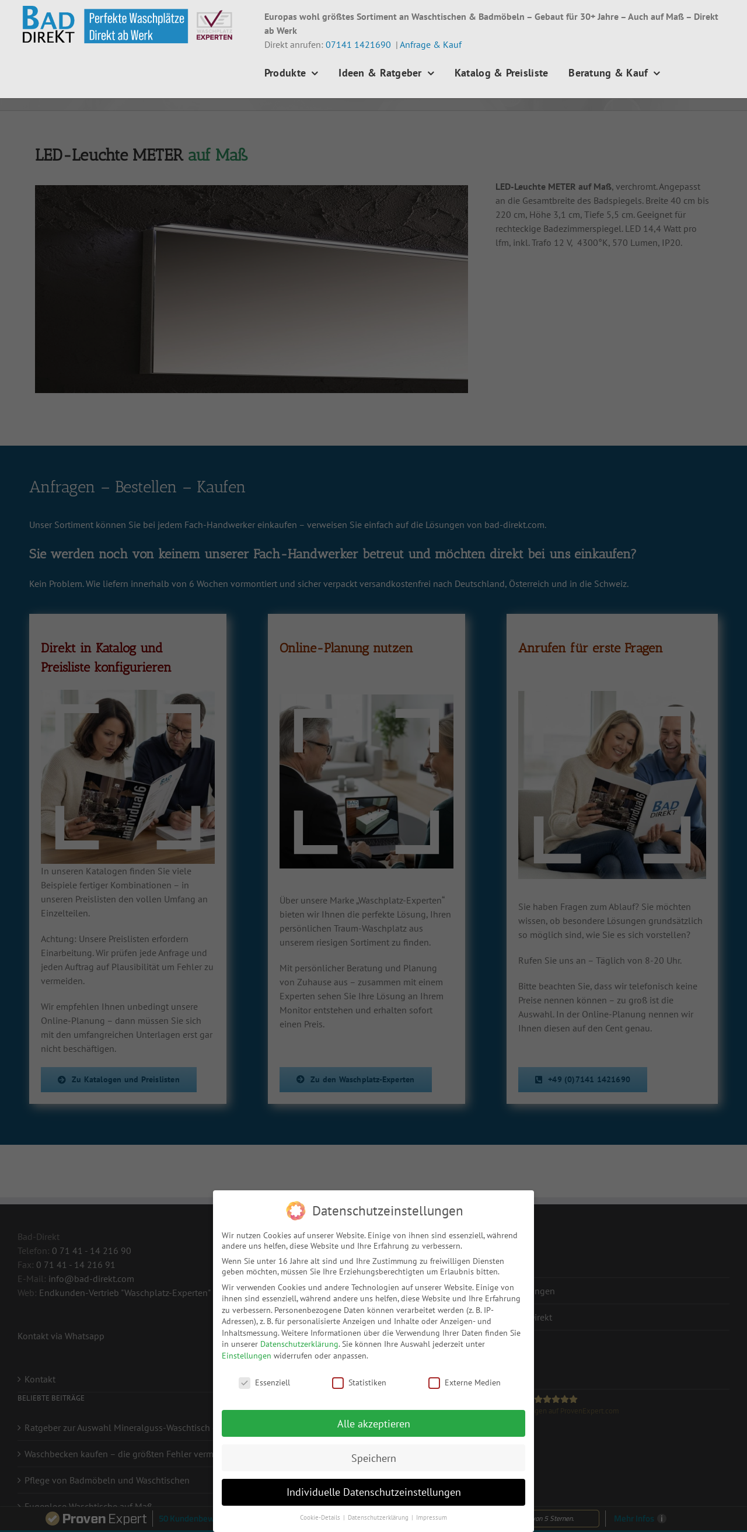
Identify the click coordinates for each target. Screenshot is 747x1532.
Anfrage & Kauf (431, 44)
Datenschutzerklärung (299, 1344)
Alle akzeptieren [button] (373, 1423)
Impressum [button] (431, 1517)
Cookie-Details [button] (321, 1517)
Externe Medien (464, 1382)
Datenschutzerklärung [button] (379, 1517)
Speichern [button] (373, 1458)
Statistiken (359, 1382)
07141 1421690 (358, 44)
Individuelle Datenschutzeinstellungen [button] (374, 1492)
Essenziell (264, 1382)
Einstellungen (246, 1355)
